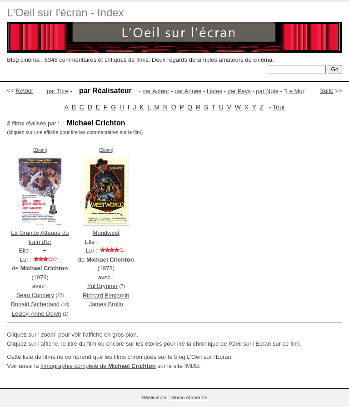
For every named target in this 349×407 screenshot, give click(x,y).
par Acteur (155, 91)
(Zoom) (40, 150)
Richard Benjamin (106, 295)
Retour (24, 90)
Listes (214, 91)
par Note (267, 91)
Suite (327, 90)
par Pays (238, 91)
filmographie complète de (98, 365)
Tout (278, 107)
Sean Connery (35, 295)
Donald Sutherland (35, 304)
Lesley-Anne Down (36, 313)
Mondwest (106, 232)
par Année (187, 91)
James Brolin (106, 304)
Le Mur (295, 91)
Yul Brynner (102, 286)
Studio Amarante (188, 397)
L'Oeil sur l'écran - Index (65, 12)
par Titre (58, 91)
